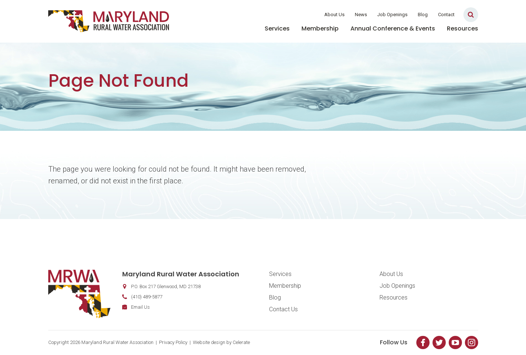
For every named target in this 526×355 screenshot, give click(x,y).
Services (277, 28)
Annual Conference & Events (392, 28)
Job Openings (392, 14)
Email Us (140, 307)
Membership (320, 28)
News (361, 14)
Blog (423, 14)
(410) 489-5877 (146, 297)
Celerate (241, 342)
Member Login (295, 14)
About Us (334, 14)
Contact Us (283, 309)
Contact (446, 14)
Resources (462, 28)
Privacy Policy (173, 342)
